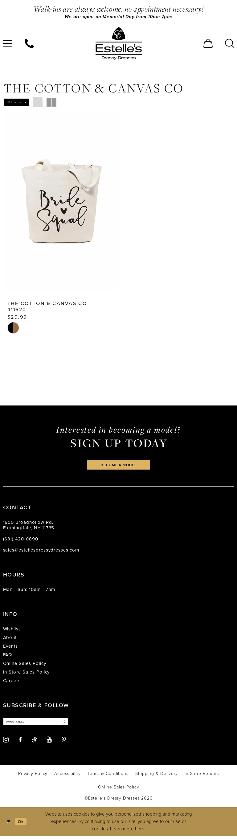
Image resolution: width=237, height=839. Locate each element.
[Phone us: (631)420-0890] (29, 44)
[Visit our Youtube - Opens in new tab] (49, 743)
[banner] (119, 44)
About (10, 640)
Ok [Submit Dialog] (22, 824)
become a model (118, 467)
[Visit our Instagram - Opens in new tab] (6, 742)
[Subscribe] (70, 724)
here (140, 832)
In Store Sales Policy (26, 674)
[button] (208, 44)
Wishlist (11, 631)
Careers (12, 683)
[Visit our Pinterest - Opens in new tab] (64, 743)
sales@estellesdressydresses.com (41, 552)
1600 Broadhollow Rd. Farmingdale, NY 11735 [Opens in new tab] (29, 527)
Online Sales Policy (24, 665)
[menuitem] (29, 44)
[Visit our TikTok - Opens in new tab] (34, 743)
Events (10, 648)
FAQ (7, 657)
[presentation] (61, 203)
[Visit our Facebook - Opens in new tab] (20, 743)
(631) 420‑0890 (20, 541)
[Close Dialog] (9, 824)
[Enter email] (39, 724)
